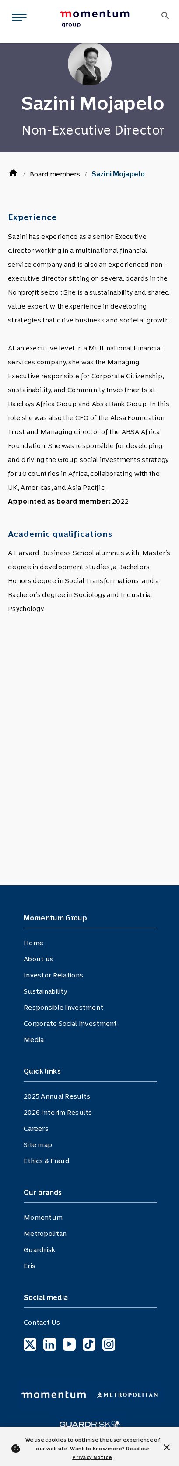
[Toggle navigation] (18, 19)
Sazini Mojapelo (118, 174)
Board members (55, 174)
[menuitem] (103, 18)
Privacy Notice (92, 1457)
